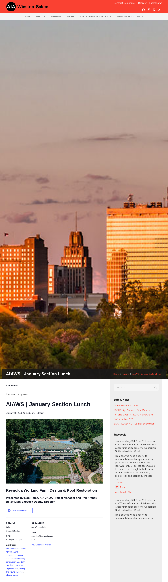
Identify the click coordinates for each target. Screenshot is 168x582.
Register (142, 3)
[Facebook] (143, 9)
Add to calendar (20, 510)
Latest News (155, 3)
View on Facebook (120, 492)
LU (18, 562)
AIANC (9, 552)
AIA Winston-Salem (18, 549)
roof (16, 569)
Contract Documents (124, 3)
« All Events (12, 386)
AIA (7, 549)
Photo (120, 487)
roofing (22, 569)
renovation (18, 565)
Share (130, 492)
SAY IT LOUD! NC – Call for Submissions (135, 424)
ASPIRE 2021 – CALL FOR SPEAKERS (134, 415)
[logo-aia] (27, 6)
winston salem (12, 575)
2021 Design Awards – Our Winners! (132, 410)
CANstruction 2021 (123, 419)
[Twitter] (159, 9)
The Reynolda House (14, 572)
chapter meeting (18, 559)
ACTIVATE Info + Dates (126, 406)
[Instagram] (148, 9)
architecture (11, 555)
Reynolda (10, 569)
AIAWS (16, 552)
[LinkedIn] (154, 9)
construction (11, 562)
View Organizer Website (41, 545)
